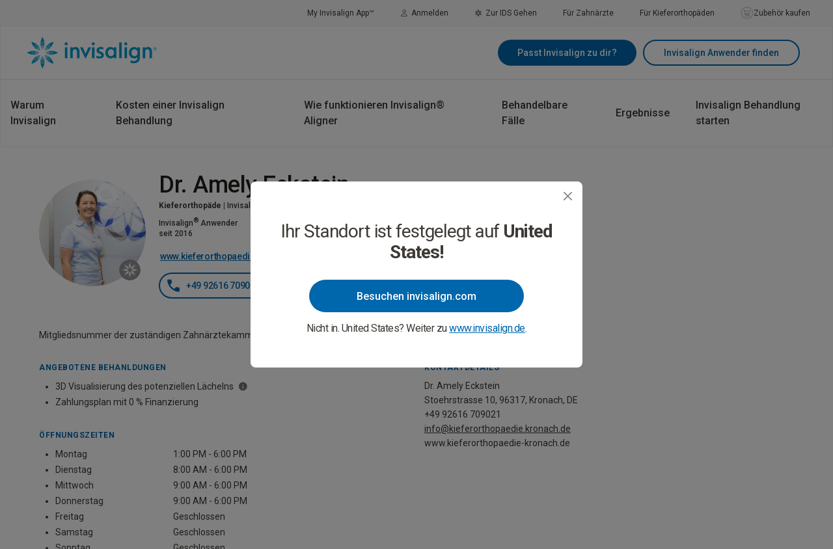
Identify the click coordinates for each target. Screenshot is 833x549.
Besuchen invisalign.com (416, 296)
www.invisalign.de (487, 328)
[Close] (567, 196)
